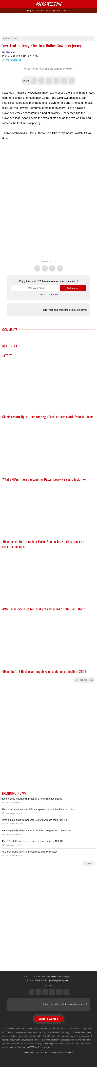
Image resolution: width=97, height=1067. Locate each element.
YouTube (66, 992)
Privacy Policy (50, 1052)
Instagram (60, 266)
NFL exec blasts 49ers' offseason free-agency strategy (29, 851)
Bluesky (59, 992)
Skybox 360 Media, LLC (61, 977)
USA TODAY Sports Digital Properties (52, 980)
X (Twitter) (31, 992)
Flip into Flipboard (56, 81)
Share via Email (72, 81)
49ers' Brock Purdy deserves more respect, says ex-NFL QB (32, 841)
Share (93, 4)
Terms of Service (65, 1052)
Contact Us (37, 1052)
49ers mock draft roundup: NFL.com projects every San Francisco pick (38, 809)
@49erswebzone (13, 60)
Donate (27, 1052)
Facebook (45, 266)
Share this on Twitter (34, 81)
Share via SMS (64, 81)
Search (87, 4)
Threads (52, 266)
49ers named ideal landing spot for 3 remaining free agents (32, 798)
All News (89, 863)
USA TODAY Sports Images (38, 1047)
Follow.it (54, 294)
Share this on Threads (49, 81)
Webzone (49, 4)
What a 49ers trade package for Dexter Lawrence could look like (34, 820)
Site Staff (10, 52)
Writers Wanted (48, 1018)
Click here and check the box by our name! (65, 310)
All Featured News (84, 680)
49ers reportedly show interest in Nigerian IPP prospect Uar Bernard (36, 830)
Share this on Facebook (41, 81)
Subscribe (72, 288)
